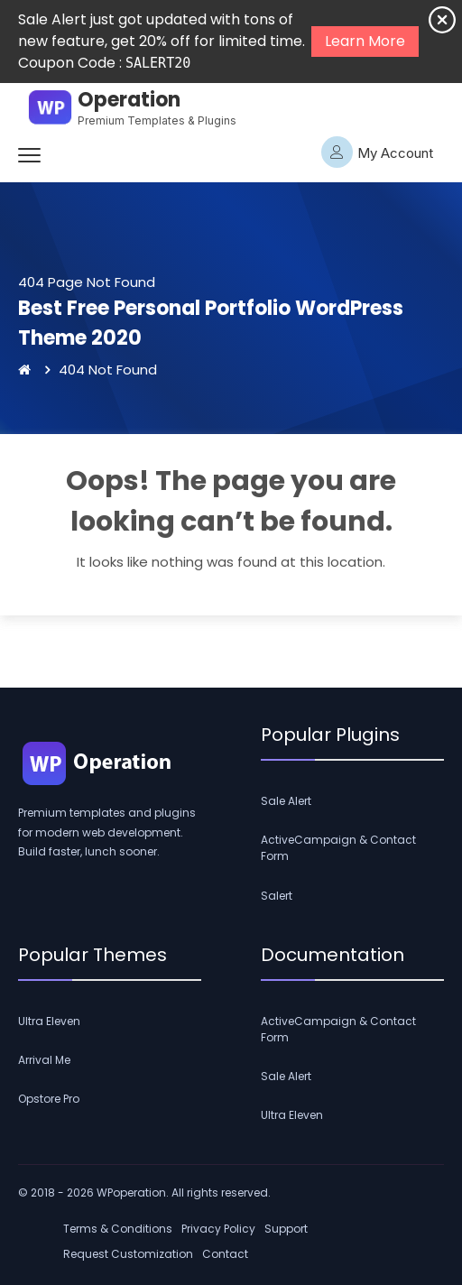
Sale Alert (286, 801)
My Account (377, 152)
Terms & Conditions (117, 1228)
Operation (129, 100)
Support (286, 1228)
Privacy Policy (218, 1228)
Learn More (365, 41)
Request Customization (128, 1254)
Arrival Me (44, 1060)
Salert (276, 895)
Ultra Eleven (49, 1021)
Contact (225, 1254)
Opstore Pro (48, 1098)
